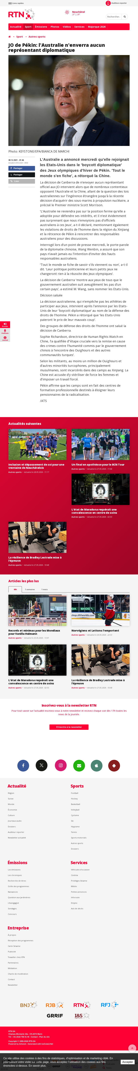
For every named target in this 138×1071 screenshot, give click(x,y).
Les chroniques (15, 875)
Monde (11, 804)
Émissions (41, 26)
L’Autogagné (13, 903)
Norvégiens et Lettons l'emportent (95, 630)
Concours (12, 914)
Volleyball (75, 810)
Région (11, 793)
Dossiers (11, 826)
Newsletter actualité (17, 838)
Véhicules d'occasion (80, 870)
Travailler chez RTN (16, 957)
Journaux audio (15, 821)
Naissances (13, 892)
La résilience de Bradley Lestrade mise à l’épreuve (34, 559)
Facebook (23, 765)
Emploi (74, 903)
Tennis (74, 832)
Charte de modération (18, 974)
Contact (11, 979)
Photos (55, 26)
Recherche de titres (17, 881)
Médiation (12, 968)
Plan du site (44, 1037)
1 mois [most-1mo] (44, 589)
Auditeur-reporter (116, 3)
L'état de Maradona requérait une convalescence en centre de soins (94, 511)
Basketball (75, 804)
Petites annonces (79, 892)
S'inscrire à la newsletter (69, 727)
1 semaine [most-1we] (30, 589)
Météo (74, 886)
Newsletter (13, 985)
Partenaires (13, 963)
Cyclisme (75, 815)
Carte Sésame (14, 946)
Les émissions (14, 870)
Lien (14, 181)
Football (74, 793)
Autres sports (37, 36)
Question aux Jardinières (19, 897)
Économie (12, 810)
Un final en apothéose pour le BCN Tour (98, 464)
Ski (72, 821)
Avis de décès (77, 908)
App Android (114, 765)
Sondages (12, 908)
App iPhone (96, 765)
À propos (12, 935)
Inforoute (75, 897)
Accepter (127, 1062)
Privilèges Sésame (79, 881)
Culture (11, 815)
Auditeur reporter (16, 832)
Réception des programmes (20, 940)
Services (79, 26)
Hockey (74, 798)
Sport (28, 26)
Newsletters (79, 765)
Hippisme (75, 826)
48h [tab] (15, 589)
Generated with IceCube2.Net (40, 1044)
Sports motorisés (78, 838)
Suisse (10, 798)
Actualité (15, 26)
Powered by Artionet (17, 1044)
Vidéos (67, 26)
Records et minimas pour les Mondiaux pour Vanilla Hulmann (34, 632)
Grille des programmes (18, 886)
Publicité (12, 951)
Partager (16, 168)
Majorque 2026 (97, 26)
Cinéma (74, 875)
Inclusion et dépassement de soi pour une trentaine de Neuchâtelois (36, 466)
